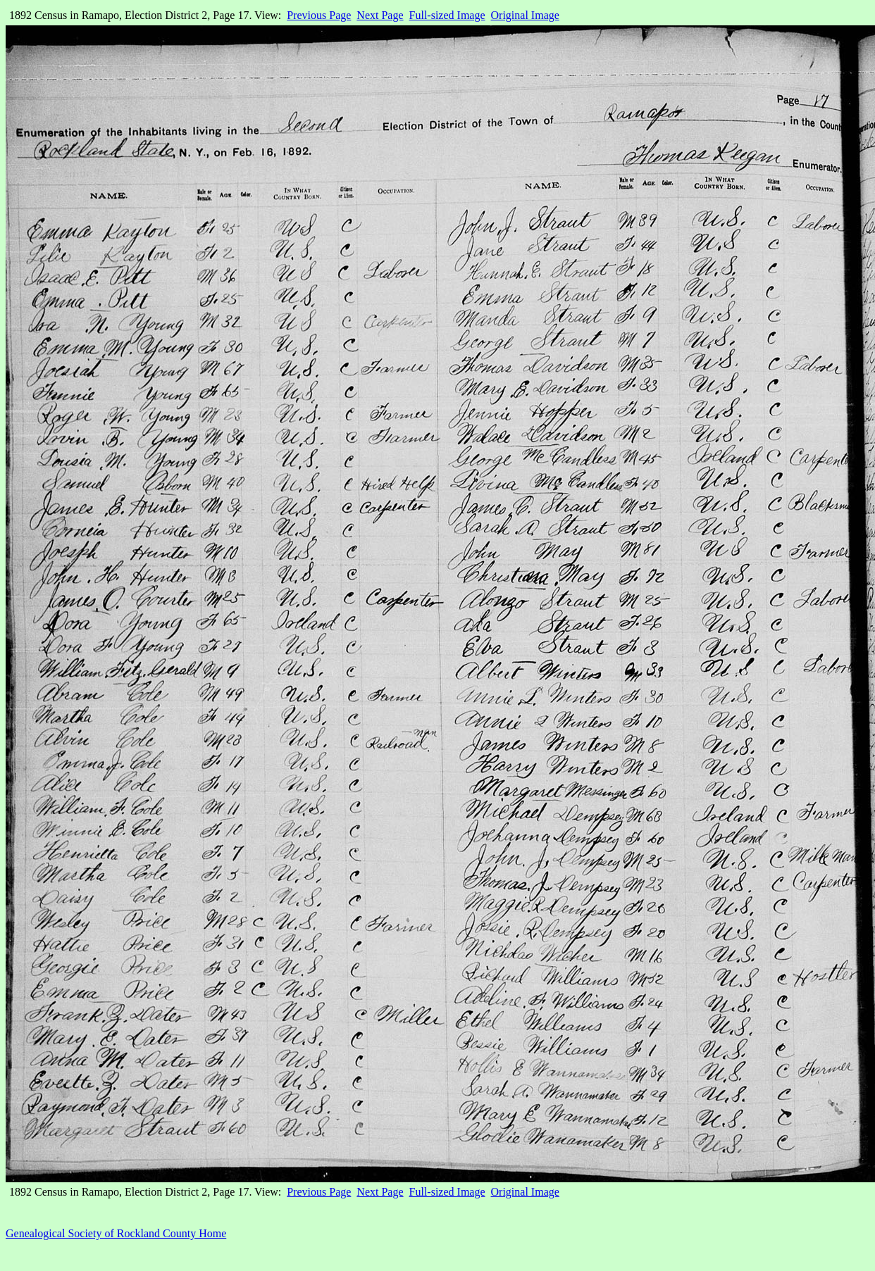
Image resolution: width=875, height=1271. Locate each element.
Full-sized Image (447, 15)
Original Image (525, 15)
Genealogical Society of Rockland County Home (116, 1233)
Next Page (379, 15)
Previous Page (319, 15)
